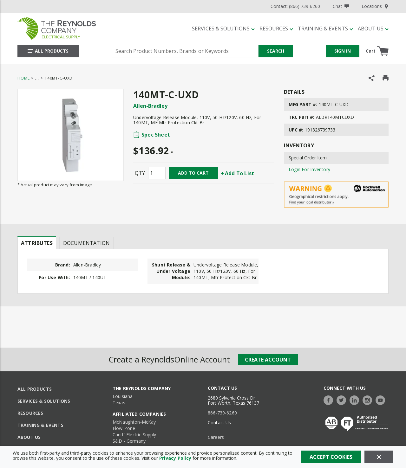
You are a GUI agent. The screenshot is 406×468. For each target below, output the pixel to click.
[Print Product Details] (386, 78)
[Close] (378, 457)
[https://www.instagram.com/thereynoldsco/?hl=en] (369, 399)
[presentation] (36, 242)
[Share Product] (372, 78)
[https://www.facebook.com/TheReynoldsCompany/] (330, 399)
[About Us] (373, 28)
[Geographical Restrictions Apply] (336, 195)
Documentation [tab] (86, 243)
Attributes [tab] (37, 243)
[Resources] (276, 28)
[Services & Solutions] (223, 28)
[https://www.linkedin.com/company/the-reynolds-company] (356, 399)
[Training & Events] (325, 28)
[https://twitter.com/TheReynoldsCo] (343, 399)
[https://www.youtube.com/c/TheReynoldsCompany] (382, 399)
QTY (140, 173)
